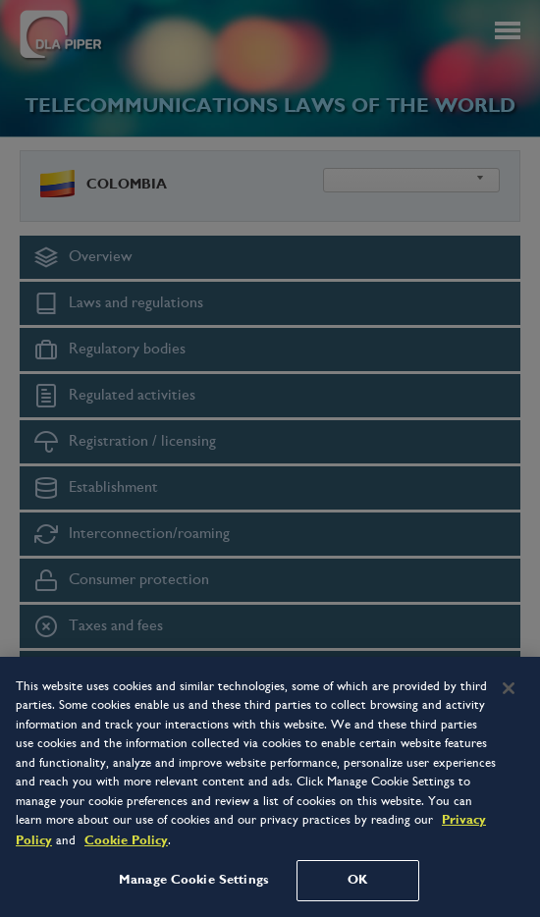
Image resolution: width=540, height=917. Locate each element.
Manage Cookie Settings (194, 880)
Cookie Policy (126, 840)
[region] (270, 787)
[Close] (508, 688)
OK (357, 880)
